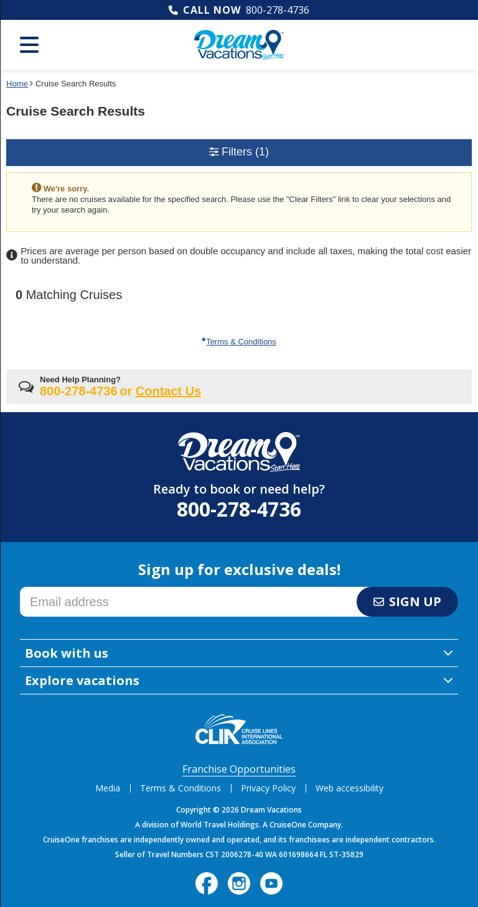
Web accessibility (349, 788)
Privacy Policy (268, 788)
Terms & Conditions (239, 341)
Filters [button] (239, 151)
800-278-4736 (277, 10)
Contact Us (169, 391)
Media (107, 788)
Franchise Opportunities (239, 769)
